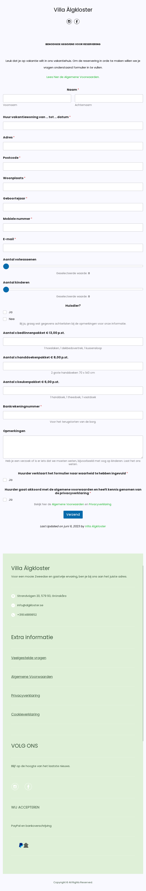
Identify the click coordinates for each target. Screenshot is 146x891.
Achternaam (83, 105)
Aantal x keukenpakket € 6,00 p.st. (31, 382)
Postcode (12, 158)
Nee (12, 319)
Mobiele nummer (17, 219)
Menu (73, 34)
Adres (9, 137)
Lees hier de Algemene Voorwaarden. (73, 77)
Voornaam (10, 105)
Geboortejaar (15, 198)
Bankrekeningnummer (22, 406)
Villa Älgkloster (73, 10)
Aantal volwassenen (19, 259)
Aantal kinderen (16, 282)
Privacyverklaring (100, 504)
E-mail (9, 239)
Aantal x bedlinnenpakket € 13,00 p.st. (34, 333)
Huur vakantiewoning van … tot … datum (37, 117)
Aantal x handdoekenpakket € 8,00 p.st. (35, 357)
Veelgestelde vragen (28, 657)
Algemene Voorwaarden (68, 504)
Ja (10, 312)
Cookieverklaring (25, 714)
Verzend (73, 514)
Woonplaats (14, 178)
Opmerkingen (14, 431)
